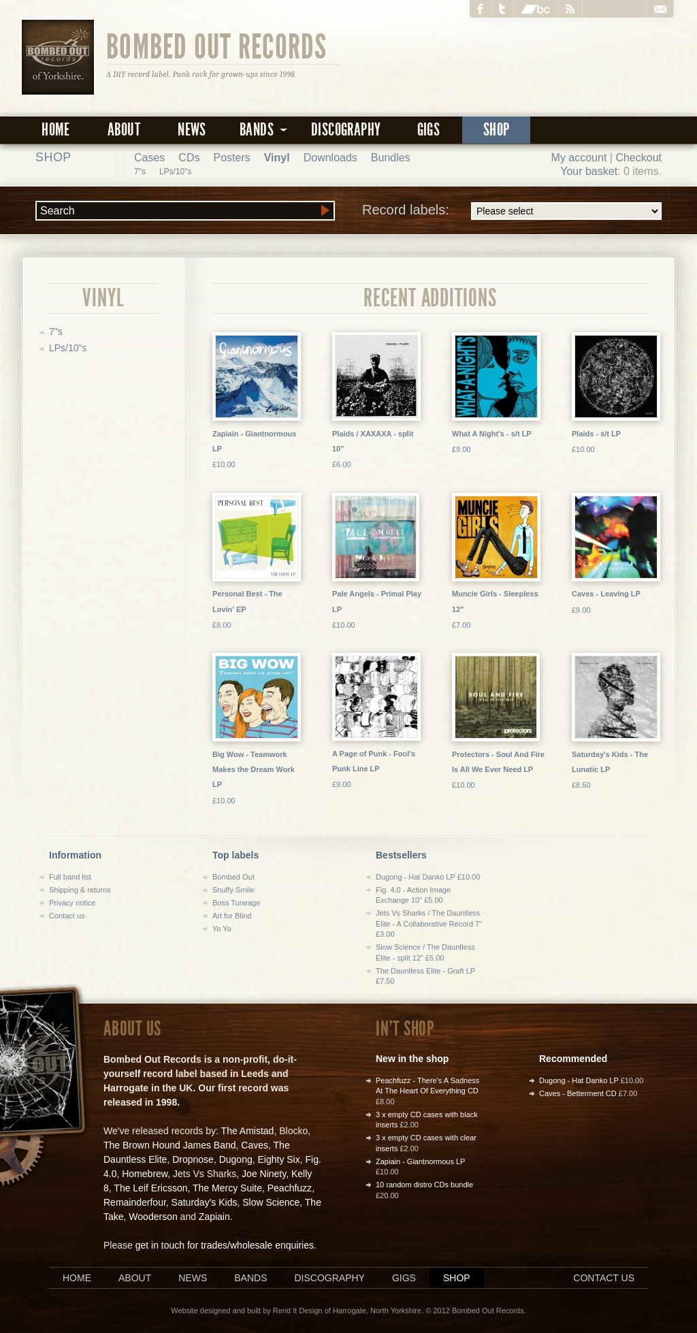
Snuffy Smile (233, 890)
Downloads (330, 157)
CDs (188, 157)
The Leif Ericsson (150, 1188)
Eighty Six (278, 1159)
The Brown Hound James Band (169, 1145)
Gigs (428, 129)
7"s (140, 171)
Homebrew (144, 1173)
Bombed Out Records (216, 46)
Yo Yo (221, 929)
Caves (254, 1145)
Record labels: (512, 211)
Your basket (588, 171)
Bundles (390, 157)
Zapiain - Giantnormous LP (420, 1161)
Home (56, 129)
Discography (345, 129)
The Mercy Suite (227, 1188)
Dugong (236, 1159)
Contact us (67, 916)
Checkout (638, 157)
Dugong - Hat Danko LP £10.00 (428, 877)
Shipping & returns (80, 890)
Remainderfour (134, 1202)
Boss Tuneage (236, 903)
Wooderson (153, 1216)
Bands (250, 1277)
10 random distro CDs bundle (424, 1185)
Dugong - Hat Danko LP (579, 1080)
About (124, 129)
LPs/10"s (175, 171)
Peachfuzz (290, 1188)
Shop (496, 129)
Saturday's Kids (205, 1202)
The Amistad (247, 1130)
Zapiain (214, 1216)
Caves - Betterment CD (578, 1093)
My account (579, 157)
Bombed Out (233, 877)
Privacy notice (72, 903)
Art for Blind (231, 916)
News (192, 129)
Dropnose (193, 1159)
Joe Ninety (264, 1173)
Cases (149, 157)
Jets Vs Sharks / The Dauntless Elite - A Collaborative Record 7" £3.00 (429, 923)
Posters (231, 157)
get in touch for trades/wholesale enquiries (224, 1245)
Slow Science (270, 1202)
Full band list (70, 877)
